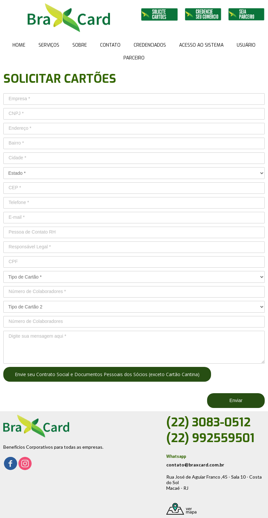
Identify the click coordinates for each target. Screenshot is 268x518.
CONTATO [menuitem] (110, 45)
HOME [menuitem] (19, 45)
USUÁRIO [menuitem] (246, 45)
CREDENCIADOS (150, 45)
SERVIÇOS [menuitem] (49, 45)
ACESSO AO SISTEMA (201, 45)
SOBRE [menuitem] (79, 45)
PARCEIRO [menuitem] (134, 58)
